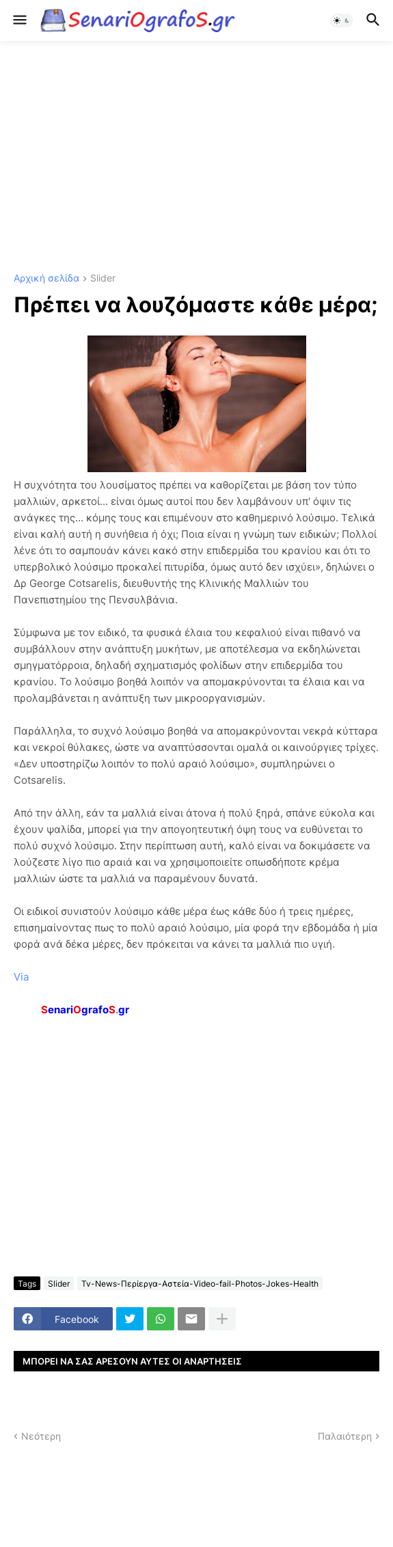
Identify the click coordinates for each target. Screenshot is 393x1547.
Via (21, 976)
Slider (103, 278)
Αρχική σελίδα (46, 278)
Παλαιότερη (345, 1436)
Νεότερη (41, 1436)
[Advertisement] (196, 157)
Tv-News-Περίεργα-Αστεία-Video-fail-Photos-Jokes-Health (200, 1283)
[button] (19, 20)
